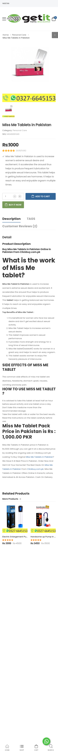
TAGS (31, 219)
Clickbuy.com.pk (35, 469)
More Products (10, 499)
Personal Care (20, 130)
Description (11, 219)
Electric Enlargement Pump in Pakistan (21, 536)
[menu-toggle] (4, 19)
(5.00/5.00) (21, 151)
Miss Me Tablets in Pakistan (39, 456)
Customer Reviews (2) (19, 226)
